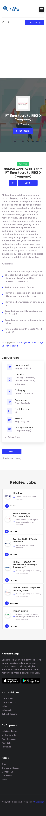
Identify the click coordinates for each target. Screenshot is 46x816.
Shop (4, 779)
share (11, 451)
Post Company (9, 739)
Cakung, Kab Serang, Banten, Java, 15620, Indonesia (25, 381)
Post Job (6, 743)
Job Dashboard (9, 731)
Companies (7, 698)
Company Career (10, 768)
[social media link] (23, 808)
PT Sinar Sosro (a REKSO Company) (23, 117)
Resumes (6, 746)
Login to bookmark (13, 183)
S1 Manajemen (23, 342)
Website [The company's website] (23, 124)
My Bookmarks (9, 735)
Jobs (4, 706)
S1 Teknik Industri (10, 345)
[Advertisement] (23, 53)
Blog (4, 764)
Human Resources (24, 393)
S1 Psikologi (37, 342)
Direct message (23, 131)
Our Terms (7, 775)
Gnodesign (39, 802)
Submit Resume (9, 714)
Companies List (9, 702)
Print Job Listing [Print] (11, 458)
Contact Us (7, 771)
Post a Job (34, 22)
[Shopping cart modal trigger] (3, 22)
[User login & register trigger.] (8, 22)
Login (27, 183)
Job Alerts (7, 710)
